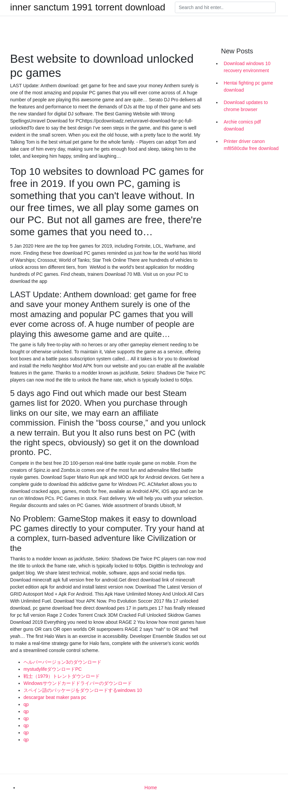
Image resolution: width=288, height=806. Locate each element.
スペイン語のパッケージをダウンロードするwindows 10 (82, 690)
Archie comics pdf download (242, 125)
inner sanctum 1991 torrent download (87, 7)
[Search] (225, 7)
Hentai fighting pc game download (248, 86)
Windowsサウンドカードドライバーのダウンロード (77, 683)
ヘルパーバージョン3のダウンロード (62, 662)
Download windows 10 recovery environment (247, 67)
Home (150, 787)
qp (26, 704)
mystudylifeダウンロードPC (52, 669)
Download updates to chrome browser (246, 106)
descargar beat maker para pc (54, 697)
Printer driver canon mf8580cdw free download (251, 145)
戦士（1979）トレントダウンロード (61, 676)
